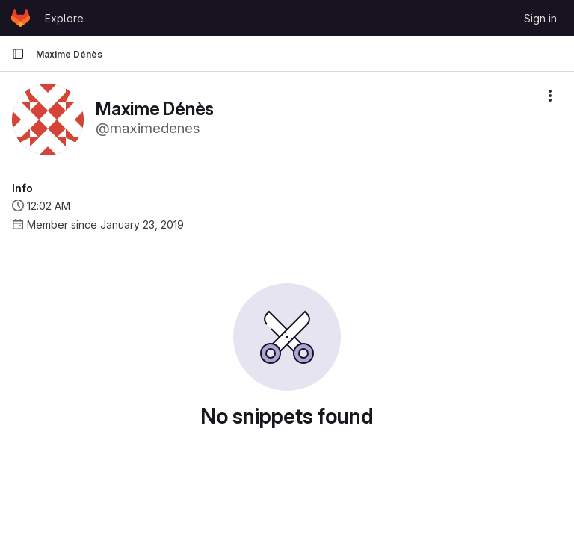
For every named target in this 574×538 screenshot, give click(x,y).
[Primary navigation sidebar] (18, 54)
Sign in (540, 18)
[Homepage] (20, 18)
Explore (64, 18)
